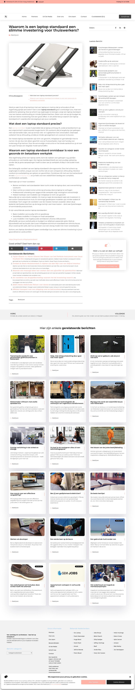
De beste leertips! (97, 493)
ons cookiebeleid (56, 684)
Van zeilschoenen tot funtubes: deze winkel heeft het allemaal (25, 585)
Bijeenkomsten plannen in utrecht (110, 188)
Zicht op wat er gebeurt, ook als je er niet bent (105, 356)
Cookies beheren (118, 682)
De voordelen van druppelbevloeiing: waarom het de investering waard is (43, 278)
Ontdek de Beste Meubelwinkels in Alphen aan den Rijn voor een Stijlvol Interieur (46, 263)
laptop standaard (19, 128)
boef (95, 646)
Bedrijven (15, 35)
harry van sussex (99, 653)
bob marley (117, 646)
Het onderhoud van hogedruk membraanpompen (102, 585)
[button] (130, 677)
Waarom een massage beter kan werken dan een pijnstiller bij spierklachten (44, 271)
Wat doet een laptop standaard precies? (44, 95)
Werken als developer (19, 539)
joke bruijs (97, 632)
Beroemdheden (54, 643)
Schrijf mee (52, 650)
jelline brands (78, 649)
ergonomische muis (23, 175)
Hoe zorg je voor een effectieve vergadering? (22, 494)
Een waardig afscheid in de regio (109, 213)
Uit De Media (47, 17)
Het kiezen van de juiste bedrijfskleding (106, 447)
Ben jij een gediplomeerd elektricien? (65, 493)
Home (24, 17)
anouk (76, 646)
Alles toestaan (93, 682)
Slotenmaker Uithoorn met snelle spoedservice (23, 402)
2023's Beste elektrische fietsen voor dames (31, 285)
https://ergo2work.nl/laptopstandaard (23, 239)
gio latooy (77, 632)
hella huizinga (119, 632)
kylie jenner (118, 639)
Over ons (60, 17)
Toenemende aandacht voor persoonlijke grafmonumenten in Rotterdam (109, 73)
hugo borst (77, 639)
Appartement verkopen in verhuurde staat (65, 585)
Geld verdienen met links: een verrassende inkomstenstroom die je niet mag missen (54, 671)
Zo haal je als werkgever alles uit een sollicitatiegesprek (65, 448)
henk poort (77, 643)
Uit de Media (53, 646)
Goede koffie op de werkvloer (108, 61)
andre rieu (97, 649)
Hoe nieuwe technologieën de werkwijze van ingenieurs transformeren (66, 402)
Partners (34, 17)
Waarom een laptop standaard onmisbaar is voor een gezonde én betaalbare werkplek (53, 99)
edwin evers (118, 636)
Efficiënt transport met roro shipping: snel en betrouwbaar (37, 289)
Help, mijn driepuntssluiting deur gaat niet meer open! (65, 356)
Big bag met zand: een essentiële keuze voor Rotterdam (106, 402)
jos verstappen (119, 649)
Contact (84, 17)
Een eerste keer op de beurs (61, 539)
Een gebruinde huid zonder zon (103, 539)
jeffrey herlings (99, 643)
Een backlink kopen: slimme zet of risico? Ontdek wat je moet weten (55, 660)
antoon (116, 643)
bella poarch (98, 636)
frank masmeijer (79, 636)
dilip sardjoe (98, 639)
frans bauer (78, 653)
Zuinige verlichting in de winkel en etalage (24, 448)
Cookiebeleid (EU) (98, 17)
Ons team (72, 17)
